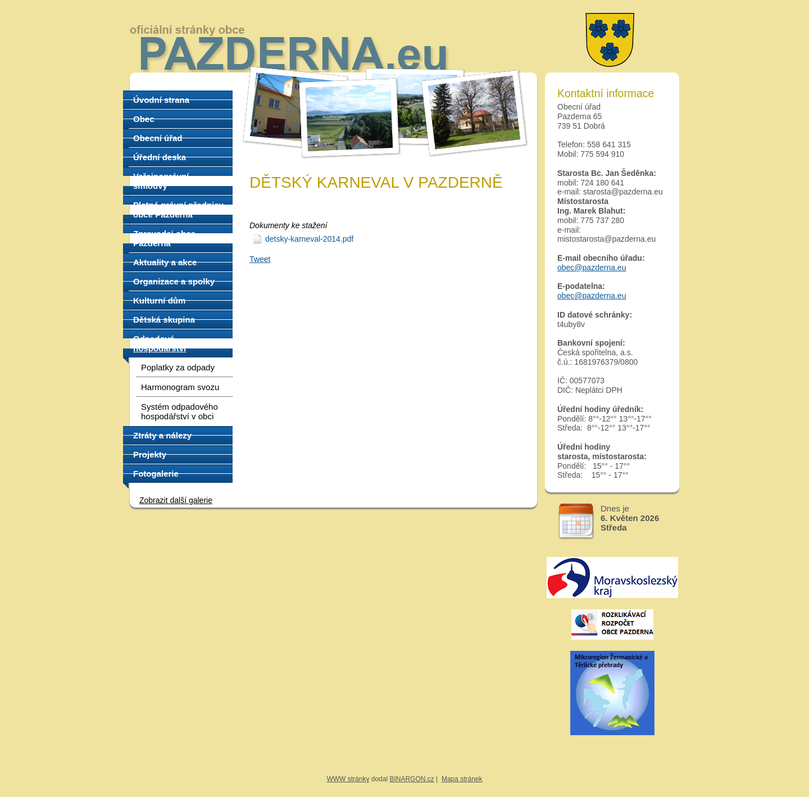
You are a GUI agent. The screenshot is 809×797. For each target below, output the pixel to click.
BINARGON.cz (411, 779)
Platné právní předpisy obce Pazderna (178, 209)
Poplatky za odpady (178, 367)
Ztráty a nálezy (162, 435)
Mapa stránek (462, 779)
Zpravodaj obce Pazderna (164, 238)
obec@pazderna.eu (591, 267)
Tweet (259, 259)
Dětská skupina (164, 319)
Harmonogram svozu (180, 387)
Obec (143, 119)
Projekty (149, 454)
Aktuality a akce (165, 262)
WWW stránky (347, 779)
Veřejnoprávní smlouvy (161, 181)
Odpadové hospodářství (159, 343)
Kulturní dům (159, 300)
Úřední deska (159, 157)
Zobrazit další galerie (175, 500)
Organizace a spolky (174, 281)
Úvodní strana (161, 100)
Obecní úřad (158, 138)
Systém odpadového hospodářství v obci (179, 411)
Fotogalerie (156, 473)
